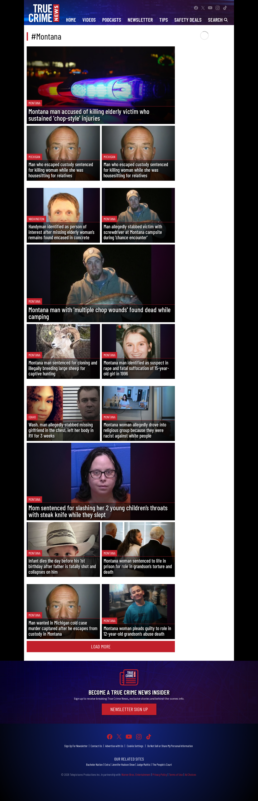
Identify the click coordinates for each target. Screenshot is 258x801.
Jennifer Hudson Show (123, 764)
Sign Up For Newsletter (76, 746)
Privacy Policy (159, 774)
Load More (101, 646)
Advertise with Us (114, 746)
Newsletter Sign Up (129, 709)
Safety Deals (188, 19)
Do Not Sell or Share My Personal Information (170, 746)
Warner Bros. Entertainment (135, 774)
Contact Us (96, 746)
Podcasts (111, 19)
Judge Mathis (143, 764)
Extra (107, 764)
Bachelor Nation (94, 764)
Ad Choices (190, 774)
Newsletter (140, 19)
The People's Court (162, 764)
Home (71, 19)
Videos (89, 19)
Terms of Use (176, 774)
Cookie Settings (135, 746)
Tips (163, 19)
